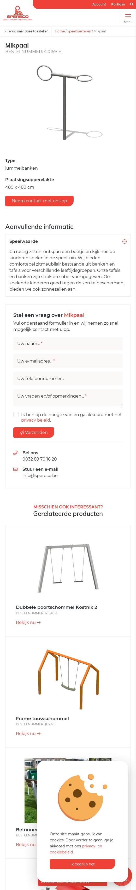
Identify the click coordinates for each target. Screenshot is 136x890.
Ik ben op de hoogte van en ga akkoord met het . (71, 417)
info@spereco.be (40, 475)
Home (60, 31)
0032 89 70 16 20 (39, 459)
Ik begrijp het (82, 864)
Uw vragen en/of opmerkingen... (51, 396)
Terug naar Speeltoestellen (27, 31)
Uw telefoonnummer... (40, 379)
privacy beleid (35, 420)
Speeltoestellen (79, 31)
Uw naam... (29, 344)
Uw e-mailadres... (36, 361)
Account (99, 4)
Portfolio (118, 4)
